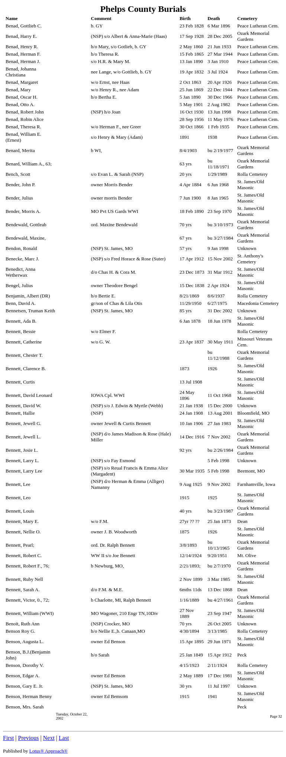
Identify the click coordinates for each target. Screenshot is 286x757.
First (8, 738)
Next (49, 738)
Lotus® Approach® (48, 751)
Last (64, 738)
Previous (28, 738)
